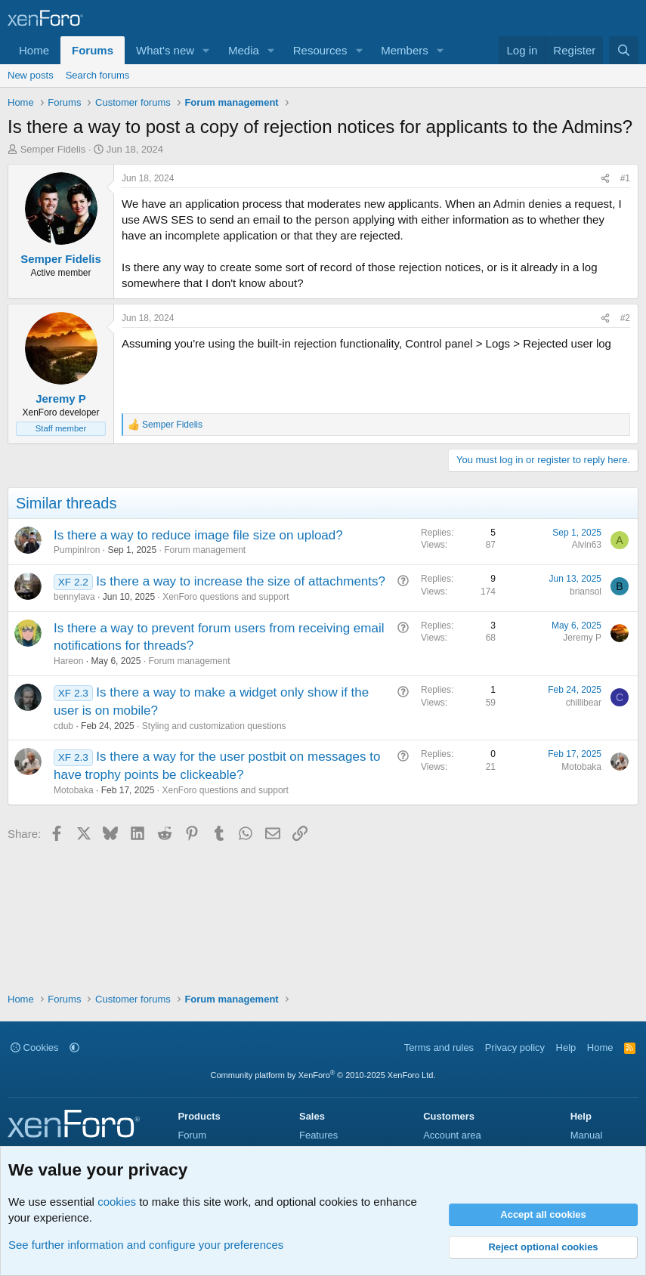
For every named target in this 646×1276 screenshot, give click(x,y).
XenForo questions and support (225, 597)
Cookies (35, 1047)
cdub (63, 726)
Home (34, 50)
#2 (625, 318)
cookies (116, 1201)
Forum (192, 1135)
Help (566, 1047)
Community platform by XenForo (323, 1075)
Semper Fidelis (53, 149)
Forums (92, 50)
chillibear (583, 702)
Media (243, 50)
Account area (452, 1135)
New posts (31, 75)
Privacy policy (515, 1047)
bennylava (74, 597)
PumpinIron (77, 550)
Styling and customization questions (214, 726)
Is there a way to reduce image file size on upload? (198, 535)
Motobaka (74, 790)
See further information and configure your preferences (145, 1244)
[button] (206, 50)
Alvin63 (586, 544)
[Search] (623, 50)
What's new (165, 50)
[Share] (605, 178)
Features (318, 1135)
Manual (586, 1135)
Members (404, 50)
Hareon (68, 661)
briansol (585, 591)
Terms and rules (439, 1047)
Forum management (205, 550)
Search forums (98, 75)
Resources (320, 50)
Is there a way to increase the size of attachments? (240, 581)
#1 (625, 178)
